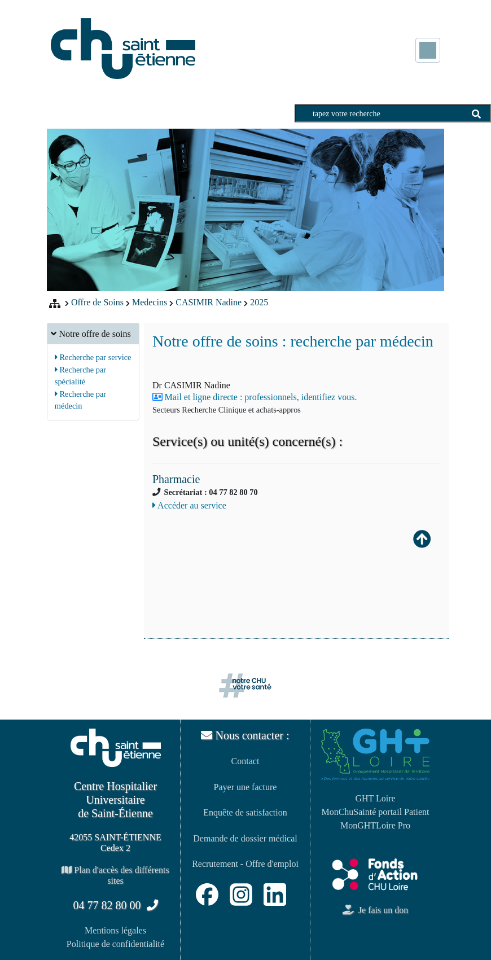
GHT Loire (375, 798)
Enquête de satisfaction (245, 812)
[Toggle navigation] (427, 50)
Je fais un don (375, 910)
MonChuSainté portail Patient (375, 812)
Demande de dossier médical (245, 838)
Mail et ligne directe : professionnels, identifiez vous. (261, 397)
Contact (245, 761)
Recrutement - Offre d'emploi (245, 864)
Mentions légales (115, 930)
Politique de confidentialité (115, 944)
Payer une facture (245, 787)
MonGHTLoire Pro (375, 825)
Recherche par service (93, 357)
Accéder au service (189, 505)
